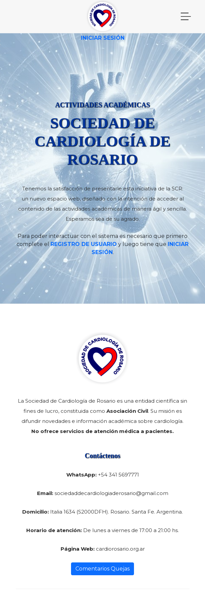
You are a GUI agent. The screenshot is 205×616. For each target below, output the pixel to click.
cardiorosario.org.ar (120, 549)
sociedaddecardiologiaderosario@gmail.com (111, 493)
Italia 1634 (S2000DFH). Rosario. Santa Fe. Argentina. (116, 512)
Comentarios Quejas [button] (102, 568)
